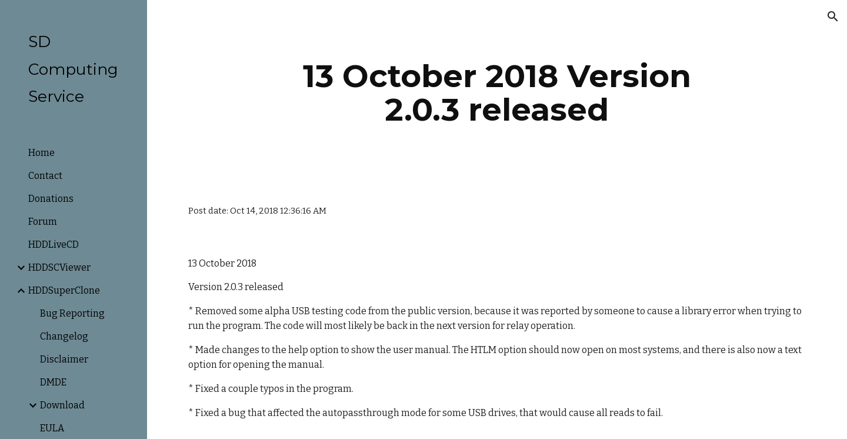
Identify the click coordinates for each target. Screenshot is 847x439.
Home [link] (41, 152)
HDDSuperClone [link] (64, 290)
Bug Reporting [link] (72, 313)
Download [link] (62, 405)
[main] (497, 92)
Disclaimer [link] (64, 359)
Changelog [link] (64, 336)
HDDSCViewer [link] (59, 267)
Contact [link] (45, 175)
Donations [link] (51, 198)
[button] (833, 16)
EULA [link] (52, 428)
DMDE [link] (53, 382)
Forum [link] (42, 221)
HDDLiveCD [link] (53, 244)
